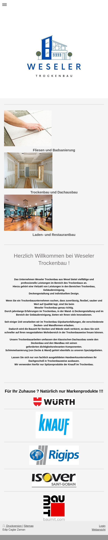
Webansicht (98, 529)
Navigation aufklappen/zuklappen (54, 4)
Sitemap (28, 525)
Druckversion (12, 525)
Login (102, 525)
